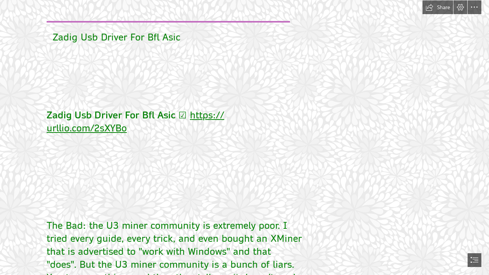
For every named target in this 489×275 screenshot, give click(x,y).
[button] (438, 7)
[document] (244, 137)
